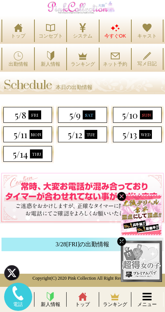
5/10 (137, 115)
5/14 (28, 154)
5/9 (82, 115)
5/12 (82, 134)
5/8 (28, 115)
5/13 (137, 134)
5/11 (27, 134)
